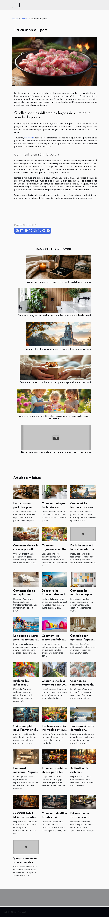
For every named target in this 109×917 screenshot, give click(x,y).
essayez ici (29, 137)
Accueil (15, 18)
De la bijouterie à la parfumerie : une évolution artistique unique (56, 452)
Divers (24, 18)
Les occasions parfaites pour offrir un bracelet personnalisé (58, 282)
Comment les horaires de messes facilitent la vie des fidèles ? (58, 349)
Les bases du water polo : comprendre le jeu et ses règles (25, 639)
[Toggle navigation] (16, 5)
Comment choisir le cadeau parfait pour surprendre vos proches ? (55, 382)
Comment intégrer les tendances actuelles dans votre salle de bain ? (54, 315)
